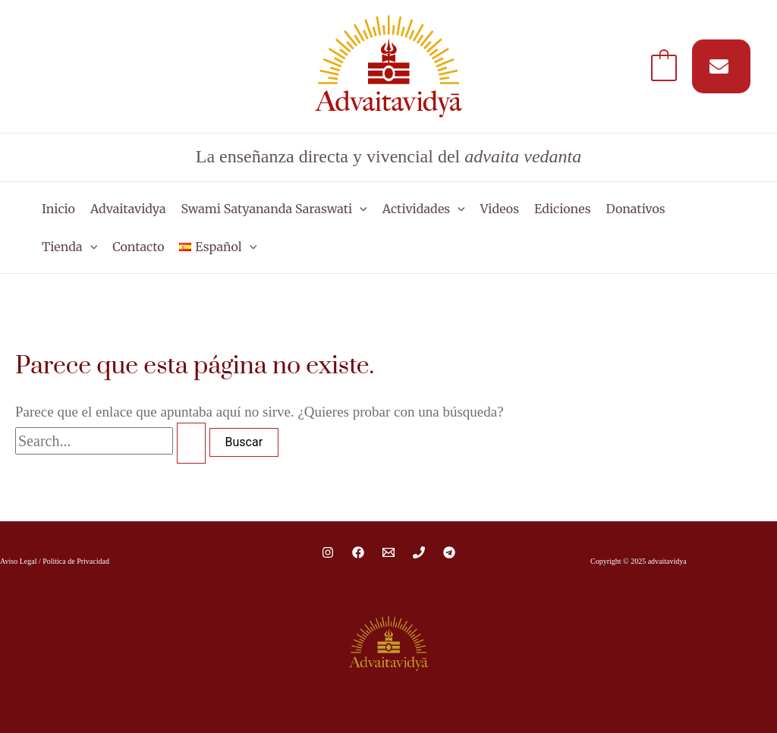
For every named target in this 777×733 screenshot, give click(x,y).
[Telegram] (449, 552)
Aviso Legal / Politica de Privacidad (54, 561)
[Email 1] (388, 552)
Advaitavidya (128, 208)
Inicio (58, 208)
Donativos (635, 208)
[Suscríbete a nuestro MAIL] (721, 66)
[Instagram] (328, 552)
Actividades (423, 208)
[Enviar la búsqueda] (191, 443)
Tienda (69, 246)
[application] (359, 208)
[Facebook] (358, 552)
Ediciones (562, 208)
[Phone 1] (419, 552)
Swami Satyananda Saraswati (274, 208)
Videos (499, 208)
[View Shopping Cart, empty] (664, 66)
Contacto (138, 246)
